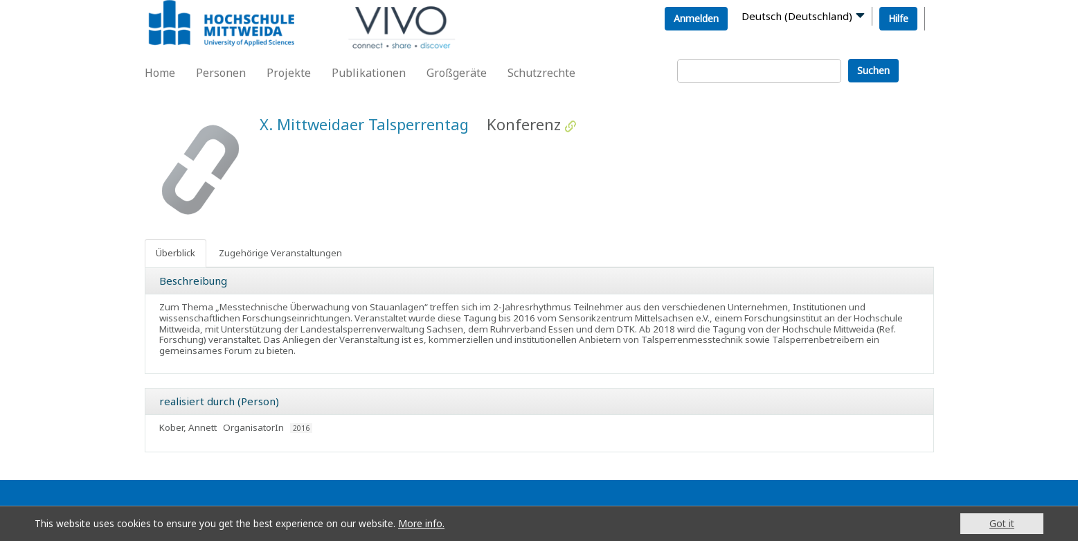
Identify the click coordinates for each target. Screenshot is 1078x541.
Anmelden (696, 18)
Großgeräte (456, 72)
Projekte (289, 72)
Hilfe (898, 18)
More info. (421, 523)
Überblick (175, 253)
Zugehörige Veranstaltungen (280, 253)
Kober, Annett (188, 427)
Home (160, 72)
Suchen (873, 70)
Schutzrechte (541, 72)
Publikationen (369, 72)
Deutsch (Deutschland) (797, 16)
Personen (221, 72)
